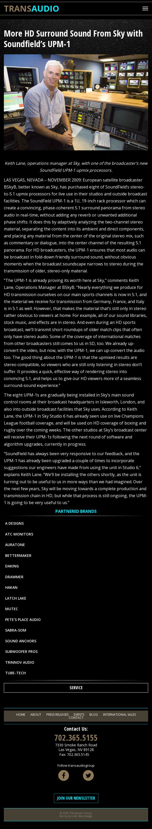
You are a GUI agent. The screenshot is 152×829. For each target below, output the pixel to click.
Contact (76, 717)
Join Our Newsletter (76, 798)
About (35, 714)
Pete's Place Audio (23, 619)
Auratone (15, 544)
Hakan (11, 587)
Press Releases (57, 714)
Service (76, 687)
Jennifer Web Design (80, 816)
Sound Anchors (20, 640)
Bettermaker (18, 555)
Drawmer (14, 576)
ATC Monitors (19, 534)
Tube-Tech (15, 672)
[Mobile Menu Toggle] (145, 8)
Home (20, 714)
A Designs (14, 523)
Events (79, 714)
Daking (12, 566)
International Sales (119, 714)
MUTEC (11, 608)
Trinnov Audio (19, 662)
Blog (93, 714)
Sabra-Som (15, 630)
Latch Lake (15, 598)
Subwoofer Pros (21, 651)
